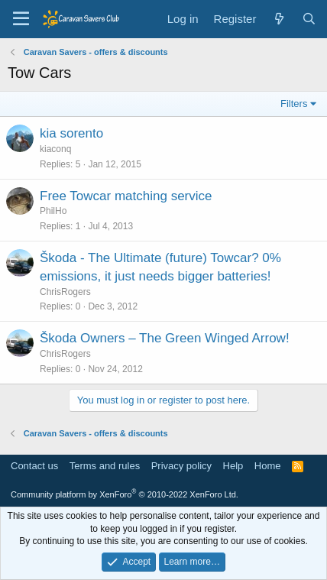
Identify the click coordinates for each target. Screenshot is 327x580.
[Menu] (21, 19)
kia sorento (71, 133)
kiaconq (55, 149)
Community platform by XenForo (124, 494)
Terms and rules (105, 465)
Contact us (34, 465)
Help (233, 465)
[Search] (309, 19)
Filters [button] (293, 103)
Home (267, 465)
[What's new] (278, 19)
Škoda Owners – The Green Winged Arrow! (165, 338)
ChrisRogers (65, 292)
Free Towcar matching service (126, 196)
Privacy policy (181, 465)
